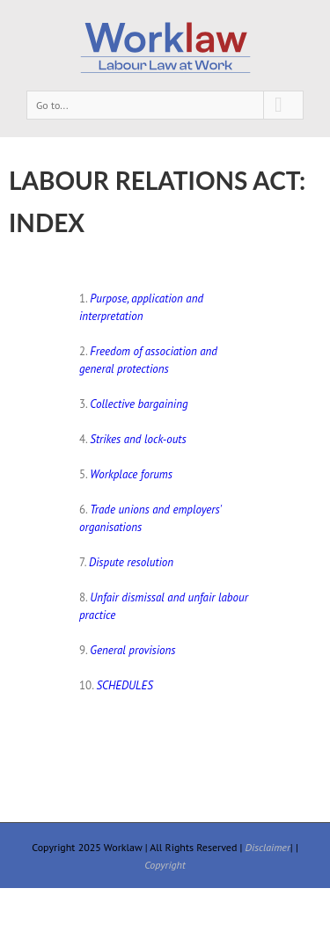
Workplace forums (131, 474)
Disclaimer (268, 847)
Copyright (164, 864)
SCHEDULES (124, 685)
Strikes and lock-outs (138, 439)
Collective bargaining (138, 404)
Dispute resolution (131, 562)
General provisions (132, 650)
